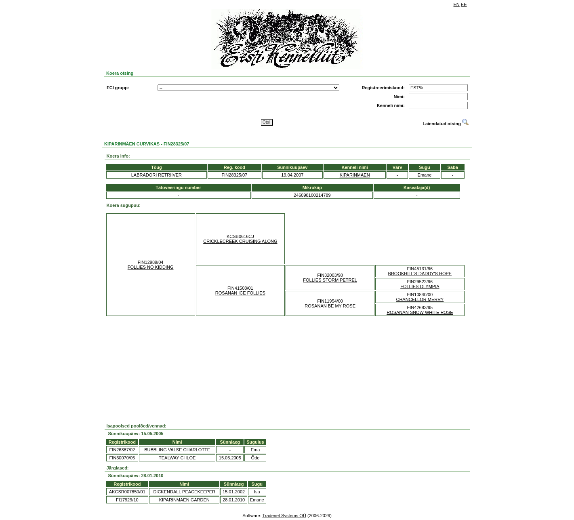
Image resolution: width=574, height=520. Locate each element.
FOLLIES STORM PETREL (330, 280)
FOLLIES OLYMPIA (419, 286)
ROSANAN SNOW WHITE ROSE (420, 312)
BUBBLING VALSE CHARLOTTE (177, 449)
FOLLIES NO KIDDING (151, 267)
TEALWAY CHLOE (177, 457)
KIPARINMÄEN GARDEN (184, 499)
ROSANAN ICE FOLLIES (240, 293)
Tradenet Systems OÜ (284, 515)
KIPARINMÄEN (355, 175)
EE (464, 4)
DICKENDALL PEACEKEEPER (184, 491)
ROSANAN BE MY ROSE (330, 305)
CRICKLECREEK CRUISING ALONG (240, 241)
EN (457, 4)
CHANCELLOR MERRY (420, 299)
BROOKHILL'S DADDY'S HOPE (420, 273)
